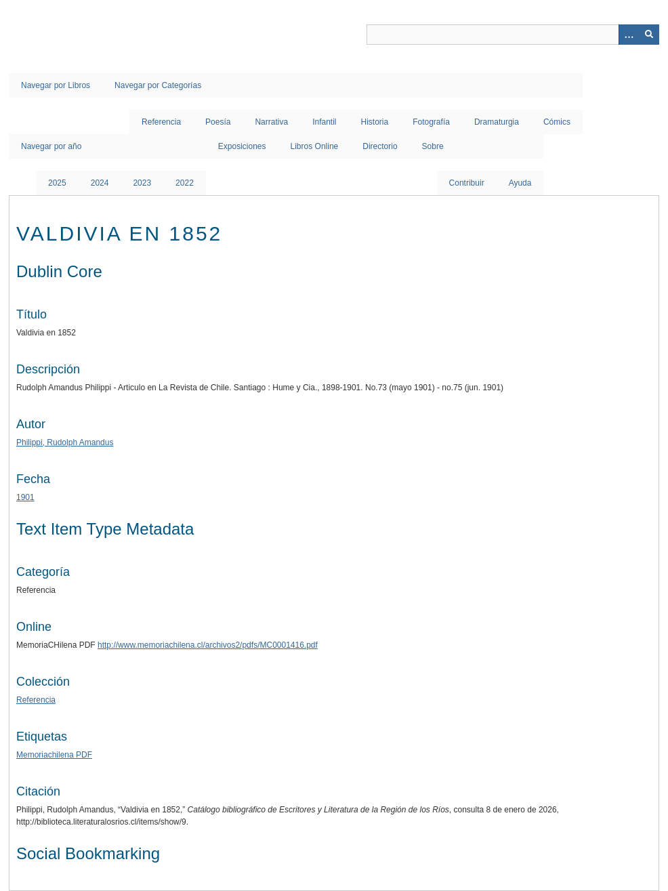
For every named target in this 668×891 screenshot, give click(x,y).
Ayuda (520, 183)
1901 (25, 497)
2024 (100, 183)
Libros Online (315, 146)
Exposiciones (242, 146)
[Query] (513, 34)
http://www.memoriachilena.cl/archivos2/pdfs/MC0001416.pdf (208, 645)
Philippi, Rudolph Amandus (64, 442)
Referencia (161, 122)
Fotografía (431, 122)
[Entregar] (649, 34)
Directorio (379, 146)
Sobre (433, 146)
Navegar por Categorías (157, 85)
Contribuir (466, 183)
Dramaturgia (496, 122)
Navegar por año (51, 146)
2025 (57, 183)
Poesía (217, 122)
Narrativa (271, 122)
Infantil (324, 122)
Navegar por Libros (55, 85)
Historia (375, 122)
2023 (142, 183)
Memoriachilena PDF (54, 755)
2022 (184, 183)
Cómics (556, 122)
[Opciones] (629, 34)
